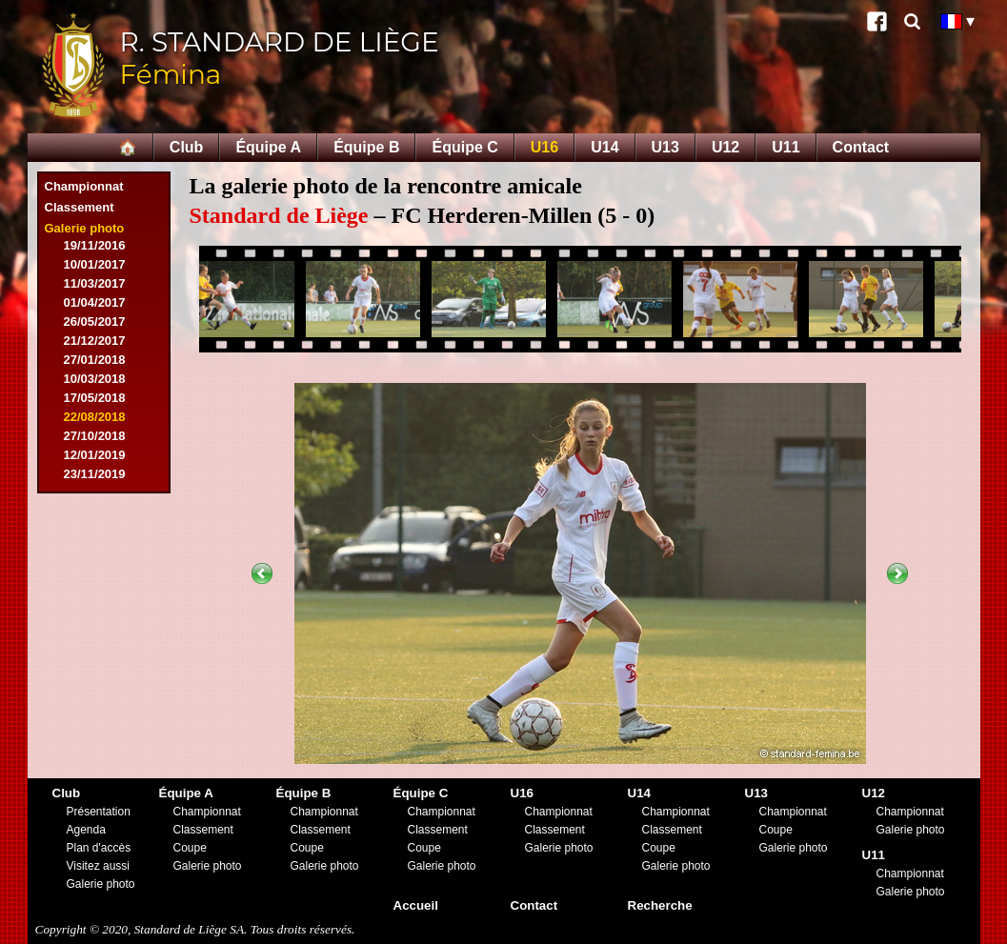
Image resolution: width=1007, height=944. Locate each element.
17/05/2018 (95, 398)
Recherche (660, 905)
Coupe (190, 847)
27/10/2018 (95, 436)
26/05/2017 (95, 321)
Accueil (415, 905)
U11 (785, 147)
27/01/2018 (95, 359)
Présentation (99, 811)
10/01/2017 (95, 264)
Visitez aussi (98, 866)
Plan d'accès (99, 847)
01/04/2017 (95, 302)
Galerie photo (85, 228)
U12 (725, 147)
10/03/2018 (95, 379)
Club (187, 147)
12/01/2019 (95, 455)
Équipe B (366, 147)
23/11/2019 (95, 474)
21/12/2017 (95, 340)
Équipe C (464, 147)
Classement (79, 207)
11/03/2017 (95, 283)
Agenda (86, 829)
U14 (604, 147)
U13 (665, 147)
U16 (544, 147)
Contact (861, 147)
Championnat (84, 186)
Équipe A (268, 147)
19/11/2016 (95, 245)
